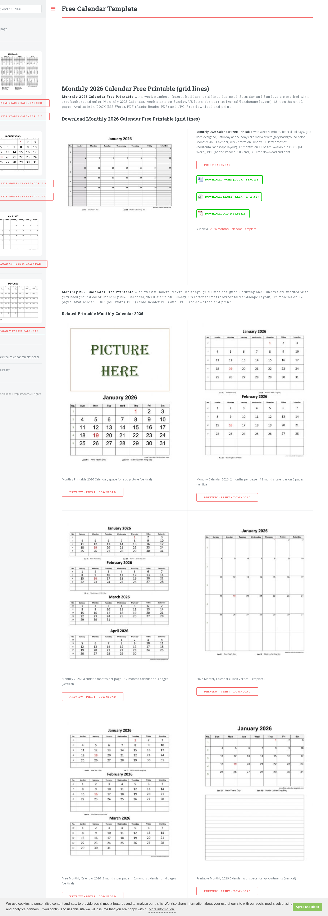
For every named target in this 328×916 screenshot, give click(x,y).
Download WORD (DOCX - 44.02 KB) (232, 179)
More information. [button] (162, 909)
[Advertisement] (187, 49)
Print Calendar (217, 164)
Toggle (53, 8)
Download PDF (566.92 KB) (225, 213)
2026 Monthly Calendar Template (233, 229)
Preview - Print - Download (92, 492)
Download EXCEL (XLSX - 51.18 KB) (232, 196)
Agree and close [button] (307, 906)
